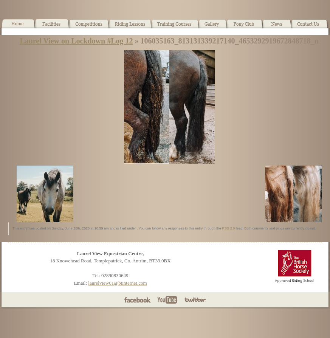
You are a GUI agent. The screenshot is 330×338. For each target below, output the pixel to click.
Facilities (52, 27)
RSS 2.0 (228, 228)
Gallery (212, 27)
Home (18, 27)
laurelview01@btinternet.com (117, 283)
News (276, 27)
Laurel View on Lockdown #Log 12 (76, 41)
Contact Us (309, 27)
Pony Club (244, 27)
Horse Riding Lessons (130, 27)
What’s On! (89, 27)
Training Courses (175, 27)
